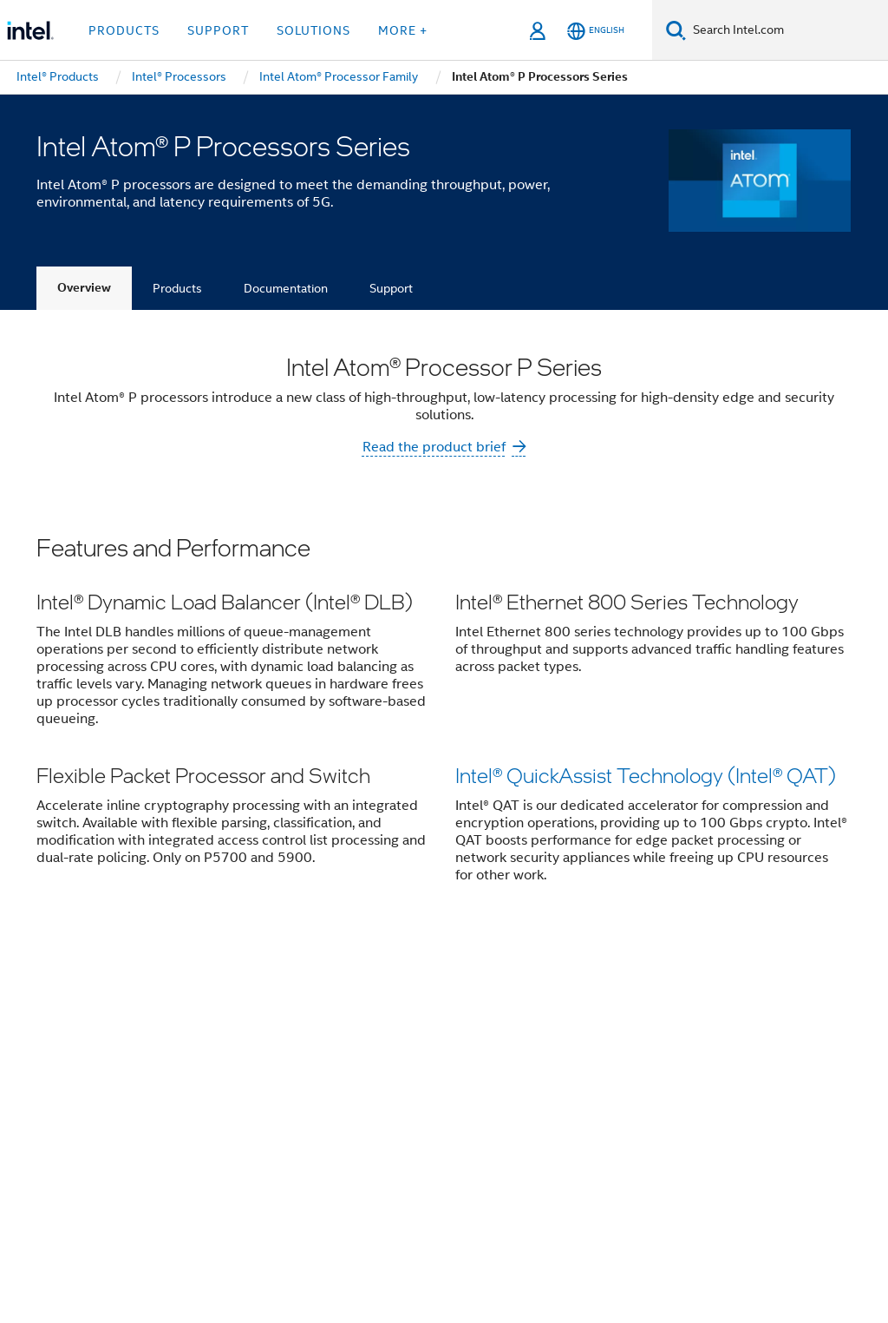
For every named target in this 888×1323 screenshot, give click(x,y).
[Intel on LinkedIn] (262, 1102)
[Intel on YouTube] (305, 1102)
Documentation (286, 288)
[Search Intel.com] (787, 30)
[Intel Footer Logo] (71, 1133)
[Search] (676, 30)
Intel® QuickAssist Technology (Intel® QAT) (645, 776)
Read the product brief (434, 447)
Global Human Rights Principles (373, 1248)
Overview (84, 288)
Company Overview (229, 1006)
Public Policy (279, 1040)
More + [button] (403, 30)
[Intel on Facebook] (176, 1102)
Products (177, 288)
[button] (444, 721)
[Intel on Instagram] (347, 1102)
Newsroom (438, 1006)
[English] (596, 31)
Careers (586, 1006)
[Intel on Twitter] (219, 1102)
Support (391, 288)
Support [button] (218, 30)
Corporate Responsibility (705, 1006)
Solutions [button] (313, 30)
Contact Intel (348, 1006)
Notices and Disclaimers (293, 1235)
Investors (517, 1006)
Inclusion (195, 1040)
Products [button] (124, 30)
